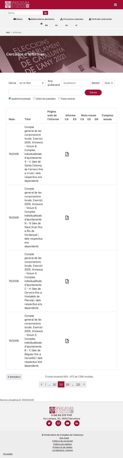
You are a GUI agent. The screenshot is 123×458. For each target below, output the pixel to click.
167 (55, 385)
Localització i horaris (62, 450)
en (66, 25)
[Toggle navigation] (115, 4)
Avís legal (64, 438)
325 (79, 385)
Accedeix (8, 454)
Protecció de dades (62, 447)
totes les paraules (44, 98)
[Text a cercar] (46, 92)
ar (76, 25)
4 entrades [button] (15, 377)
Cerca (12, 82)
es (56, 25)
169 (68, 385)
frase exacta (66, 98)
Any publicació (54, 82)
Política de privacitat (62, 441)
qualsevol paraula (19, 98)
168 (61, 385)
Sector (96, 82)
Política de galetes (62, 444)
